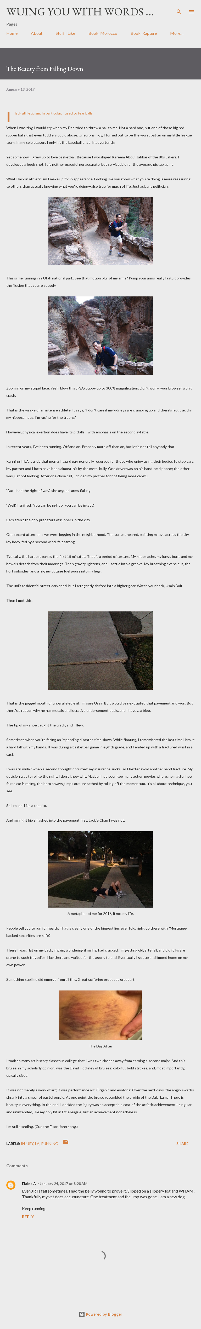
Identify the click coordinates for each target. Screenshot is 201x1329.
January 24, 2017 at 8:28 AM (63, 1183)
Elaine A (29, 1183)
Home (12, 33)
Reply (28, 1216)
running (49, 1143)
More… (176, 33)
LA (37, 1143)
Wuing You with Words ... (80, 11)
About (36, 33)
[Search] (179, 9)
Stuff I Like (65, 33)
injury (27, 1143)
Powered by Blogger (100, 1314)
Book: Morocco (102, 33)
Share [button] (182, 1143)
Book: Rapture (144, 33)
